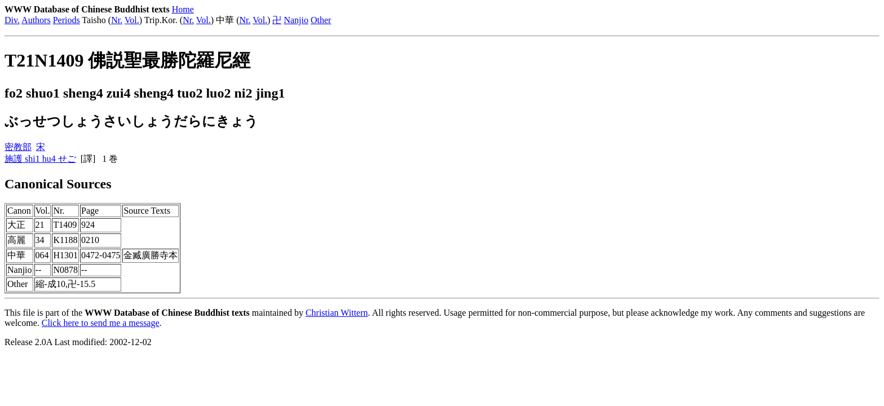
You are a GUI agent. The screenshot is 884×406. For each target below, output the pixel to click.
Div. (12, 20)
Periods (66, 20)
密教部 (18, 147)
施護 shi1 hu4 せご (40, 159)
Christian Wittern (337, 312)
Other (321, 20)
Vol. (132, 20)
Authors (36, 20)
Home (183, 9)
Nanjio (296, 20)
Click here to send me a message (101, 323)
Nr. (116, 20)
